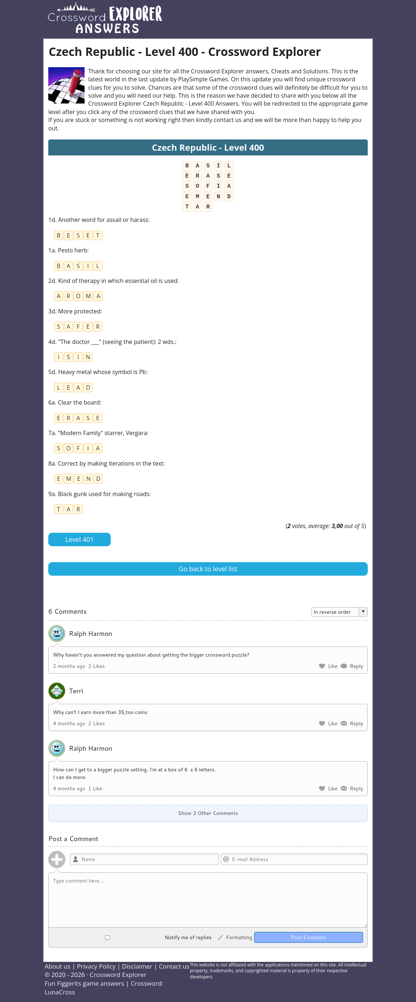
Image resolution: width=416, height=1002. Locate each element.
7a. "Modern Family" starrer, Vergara (97, 433)
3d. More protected (74, 311)
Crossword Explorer (118, 974)
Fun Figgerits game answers (84, 983)
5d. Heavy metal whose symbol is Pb (97, 372)
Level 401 (79, 539)
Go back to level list (208, 568)
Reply (356, 666)
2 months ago (69, 666)
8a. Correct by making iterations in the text (105, 463)
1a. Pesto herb (67, 250)
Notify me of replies (132, 937)
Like (332, 666)
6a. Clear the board (74, 402)
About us (57, 966)
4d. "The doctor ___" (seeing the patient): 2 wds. (111, 342)
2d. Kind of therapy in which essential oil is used (113, 281)
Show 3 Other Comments (208, 813)
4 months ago (69, 723)
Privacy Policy (96, 966)
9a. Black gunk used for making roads (98, 494)
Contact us (174, 966)
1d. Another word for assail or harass (98, 220)
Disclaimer (137, 966)
